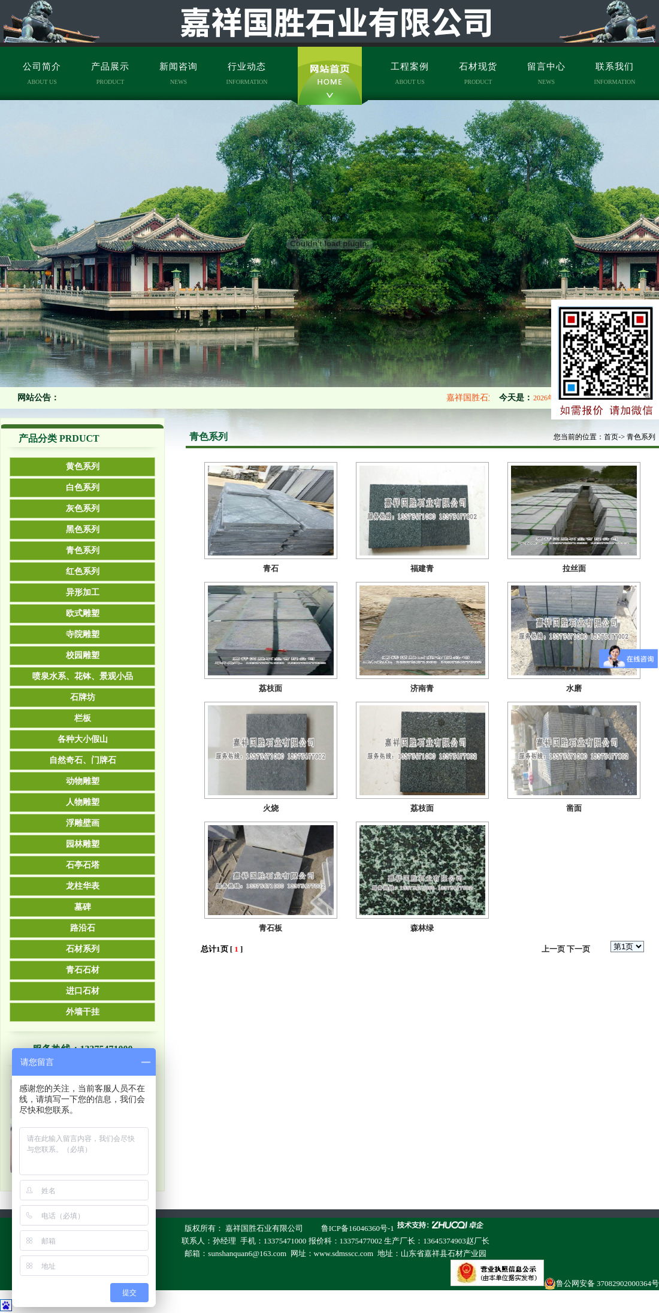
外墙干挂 (82, 1011)
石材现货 (478, 73)
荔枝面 (270, 688)
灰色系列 (82, 508)
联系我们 (615, 73)
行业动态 (247, 73)
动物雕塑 (82, 781)
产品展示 (110, 73)
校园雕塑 (82, 655)
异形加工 (82, 592)
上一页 (553, 948)
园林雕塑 (82, 844)
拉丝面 (574, 568)
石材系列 (82, 948)
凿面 (574, 808)
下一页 (578, 948)
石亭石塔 (82, 865)
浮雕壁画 (82, 823)
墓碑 (82, 907)
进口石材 (82, 990)
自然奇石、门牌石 (82, 760)
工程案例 (410, 73)
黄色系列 (82, 466)
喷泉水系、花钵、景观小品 (82, 676)
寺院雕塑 (82, 634)
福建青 (422, 568)
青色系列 (82, 550)
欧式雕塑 (82, 613)
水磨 (574, 688)
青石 (271, 568)
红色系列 (82, 571)
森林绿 (422, 927)
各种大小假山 (83, 739)
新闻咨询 (178, 73)
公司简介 (42, 73)
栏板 (82, 718)
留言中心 (546, 73)
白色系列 (82, 487)
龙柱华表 (82, 886)
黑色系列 (82, 529)
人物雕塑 (82, 802)
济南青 (422, 688)
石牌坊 (82, 697)
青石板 (270, 927)
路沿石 (82, 927)
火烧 (271, 808)
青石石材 (82, 969)
